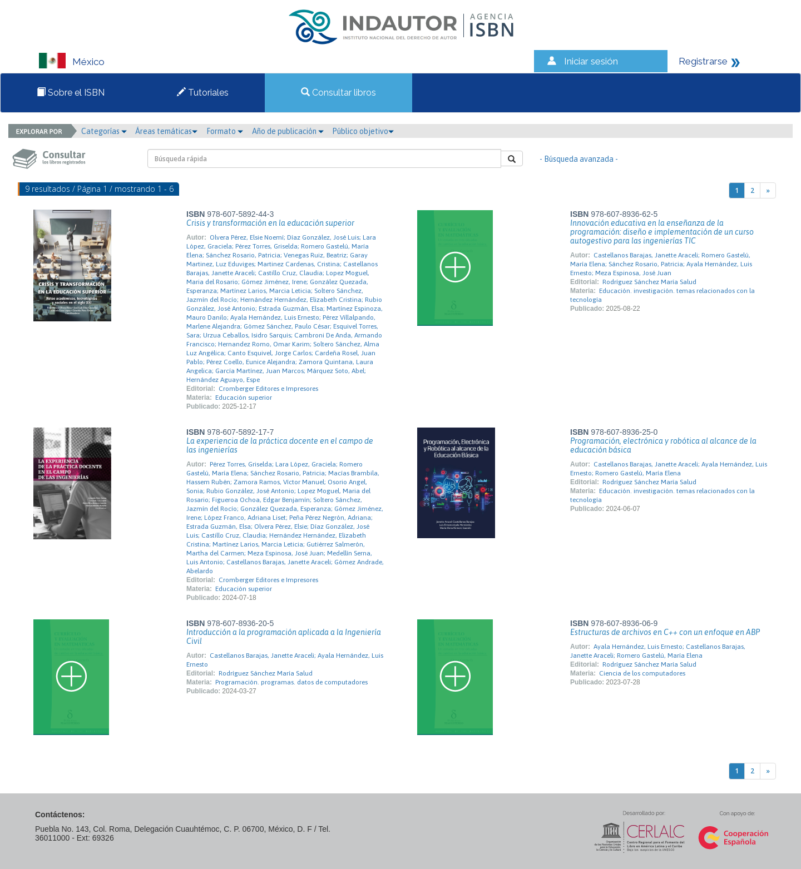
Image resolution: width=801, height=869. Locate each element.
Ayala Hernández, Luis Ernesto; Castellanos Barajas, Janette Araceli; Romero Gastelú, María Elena (657, 651)
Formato (224, 131)
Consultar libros (338, 92)
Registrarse (703, 61)
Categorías (104, 131)
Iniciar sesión (591, 61)
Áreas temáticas (166, 131)
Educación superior (243, 397)
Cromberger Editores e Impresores (268, 389)
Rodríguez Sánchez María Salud (649, 282)
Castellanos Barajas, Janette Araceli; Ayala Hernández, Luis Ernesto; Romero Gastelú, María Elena (668, 468)
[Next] (768, 190)
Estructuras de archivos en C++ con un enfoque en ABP (665, 632)
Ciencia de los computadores (642, 673)
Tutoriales (203, 92)
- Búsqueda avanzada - (579, 159)
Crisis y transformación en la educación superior (270, 223)
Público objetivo (363, 131)
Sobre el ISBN (71, 92)
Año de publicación (288, 131)
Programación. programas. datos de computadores (291, 682)
